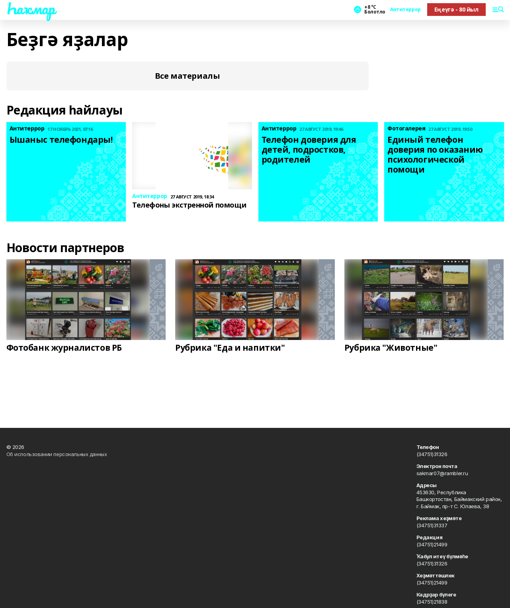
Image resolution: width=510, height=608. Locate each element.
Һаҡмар (30, 8)
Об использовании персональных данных (56, 454)
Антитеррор (405, 9)
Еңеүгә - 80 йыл (456, 9)
